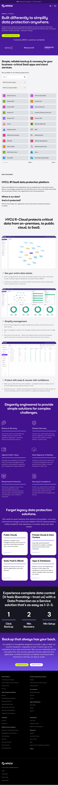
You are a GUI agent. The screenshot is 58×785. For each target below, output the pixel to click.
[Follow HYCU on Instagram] (42, 753)
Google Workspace (35, 692)
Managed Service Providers (9, 733)
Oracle (32, 708)
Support (32, 733)
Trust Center (5, 774)
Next (54, 162)
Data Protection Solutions (9, 692)
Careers (4, 720)
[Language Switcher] (51, 6)
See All (32, 698)
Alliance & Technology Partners (10, 730)
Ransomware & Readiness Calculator (40, 745)
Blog (31, 742)
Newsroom (4, 723)
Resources (33, 730)
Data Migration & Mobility (9, 698)
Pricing (4, 689)
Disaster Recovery (7, 701)
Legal (3, 770)
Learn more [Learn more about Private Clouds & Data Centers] (36, 552)
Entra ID (32, 695)
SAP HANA (32, 705)
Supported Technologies (8, 713)
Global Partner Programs (9, 727)
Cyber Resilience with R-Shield (10, 683)
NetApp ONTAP (34, 686)
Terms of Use (5, 777)
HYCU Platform (6, 677)
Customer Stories (34, 736)
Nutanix (32, 680)
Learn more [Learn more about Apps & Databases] (36, 578)
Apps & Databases (35, 702)
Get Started (33, 717)
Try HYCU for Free (22, 665)
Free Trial (32, 720)
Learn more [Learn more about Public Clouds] (8, 552)
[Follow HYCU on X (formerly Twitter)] (31, 753)
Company (4, 717)
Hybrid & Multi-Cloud (7, 704)
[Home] (7, 6)
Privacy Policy (5, 780)
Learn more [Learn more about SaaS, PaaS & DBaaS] (8, 578)
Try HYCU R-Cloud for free (11, 35)
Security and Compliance (8, 710)
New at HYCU (33, 739)
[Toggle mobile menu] (55, 6)
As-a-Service (33, 689)
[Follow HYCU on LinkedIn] (34, 753)
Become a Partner (6, 742)
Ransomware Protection (8, 707)
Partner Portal (5, 745)
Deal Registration (6, 748)
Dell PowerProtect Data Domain (38, 683)
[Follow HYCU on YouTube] (37, 753)
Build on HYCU (5, 686)
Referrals (4, 739)
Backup (4, 695)
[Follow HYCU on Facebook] (39, 753)
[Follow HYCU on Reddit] (45, 753)
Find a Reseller (6, 736)
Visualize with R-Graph (8, 680)
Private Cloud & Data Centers (38, 677)
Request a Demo (36, 665)
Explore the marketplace (36, 726)
